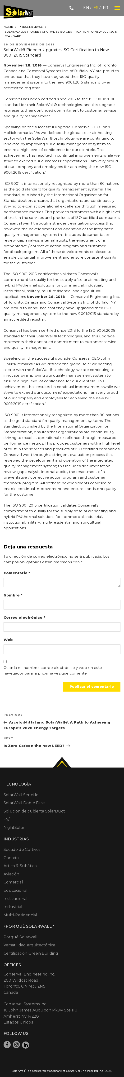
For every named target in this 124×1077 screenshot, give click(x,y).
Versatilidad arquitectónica (29, 945)
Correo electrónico (24, 617)
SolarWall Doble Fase (24, 803)
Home (8, 26)
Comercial (13, 882)
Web (8, 639)
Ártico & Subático (20, 866)
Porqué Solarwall (20, 937)
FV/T (8, 819)
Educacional (16, 890)
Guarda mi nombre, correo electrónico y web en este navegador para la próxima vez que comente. (53, 670)
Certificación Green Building (31, 953)
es (95, 7)
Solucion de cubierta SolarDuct (34, 811)
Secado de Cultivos (22, 849)
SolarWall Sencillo (21, 795)
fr (105, 7)
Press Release (31, 26)
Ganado (11, 858)
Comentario (17, 573)
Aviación (11, 874)
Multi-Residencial (20, 915)
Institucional (16, 898)
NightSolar (14, 827)
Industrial (13, 907)
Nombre (13, 595)
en (86, 7)
